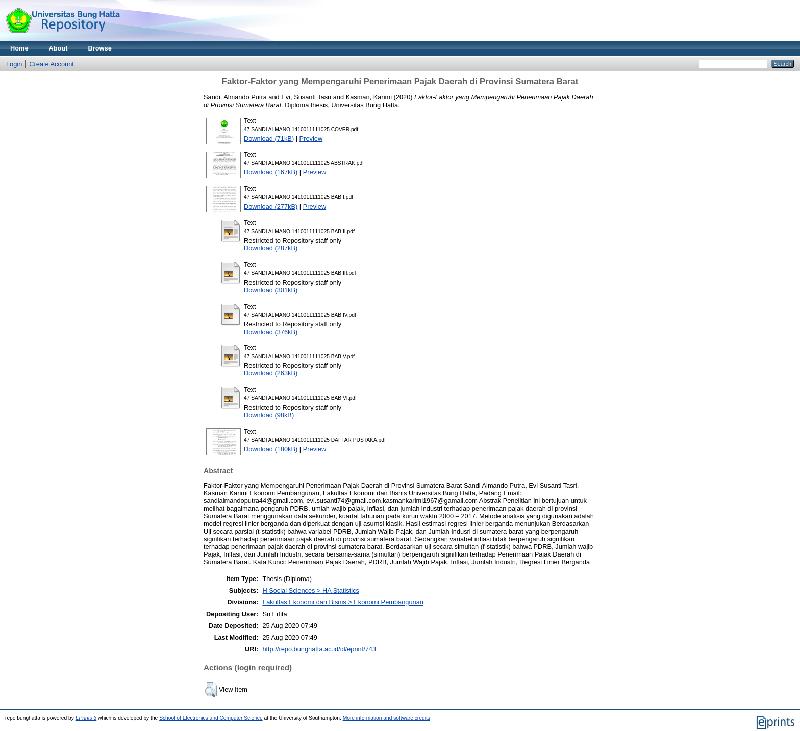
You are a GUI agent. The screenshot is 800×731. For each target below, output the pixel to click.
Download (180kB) (270, 449)
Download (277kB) (270, 206)
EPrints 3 (86, 718)
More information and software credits (386, 718)
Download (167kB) (270, 172)
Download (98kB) (269, 415)
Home (19, 48)
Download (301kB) (270, 290)
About (58, 48)
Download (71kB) (269, 138)
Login (14, 64)
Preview (311, 138)
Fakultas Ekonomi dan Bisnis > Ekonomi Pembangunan (342, 602)
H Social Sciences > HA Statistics (310, 590)
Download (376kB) (270, 332)
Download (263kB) (270, 373)
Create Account (51, 64)
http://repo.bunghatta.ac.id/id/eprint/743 (319, 649)
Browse (100, 48)
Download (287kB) (270, 248)
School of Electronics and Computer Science (211, 718)
